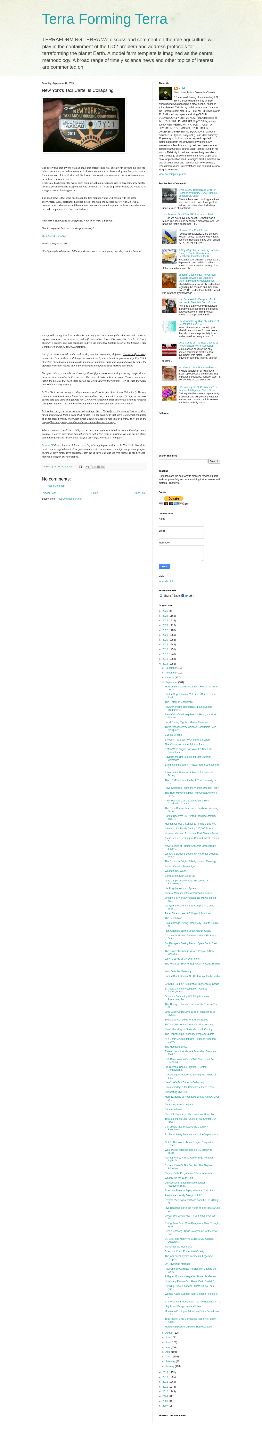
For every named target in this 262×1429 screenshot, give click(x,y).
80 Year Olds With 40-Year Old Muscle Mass (189, 1024)
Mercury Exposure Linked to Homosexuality (188, 1326)
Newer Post (49, 493)
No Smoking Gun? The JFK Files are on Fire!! (189, 214)
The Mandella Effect (176, 1046)
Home (94, 493)
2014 (166, 1372)
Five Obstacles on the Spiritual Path (184, 744)
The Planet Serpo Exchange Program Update (189, 1034)
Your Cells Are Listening (178, 971)
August (169, 1332)
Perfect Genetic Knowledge (180, 866)
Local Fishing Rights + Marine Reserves (186, 722)
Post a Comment (56, 485)
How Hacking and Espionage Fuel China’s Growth (192, 833)
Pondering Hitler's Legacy (179, 1104)
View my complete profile (172, 174)
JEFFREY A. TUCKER (54, 235)
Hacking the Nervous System (181, 888)
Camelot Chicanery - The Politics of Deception (190, 1114)
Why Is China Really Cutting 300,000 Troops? (190, 828)
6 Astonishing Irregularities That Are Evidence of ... (192, 1301)
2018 (166, 649)
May (168, 1347)
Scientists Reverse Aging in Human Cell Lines (190, 1190)
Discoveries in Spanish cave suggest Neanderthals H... (185, 1184)
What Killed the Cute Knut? (179, 1178)
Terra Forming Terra (104, 19)
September (171, 682)
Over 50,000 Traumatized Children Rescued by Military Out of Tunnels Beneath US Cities (198, 192)
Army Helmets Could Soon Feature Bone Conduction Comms (187, 802)
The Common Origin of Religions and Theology (190, 861)
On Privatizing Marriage (177, 1263)
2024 (166, 620)
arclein (182, 88)
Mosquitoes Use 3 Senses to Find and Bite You (190, 823)
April (168, 1351)
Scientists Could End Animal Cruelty (184, 1251)
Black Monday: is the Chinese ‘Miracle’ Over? (189, 1087)
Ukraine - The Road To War (193, 230)
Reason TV (48, 445)
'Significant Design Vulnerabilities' (183, 1306)
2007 (166, 1405)
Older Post (139, 493)
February (170, 1361)
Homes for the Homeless (178, 1246)
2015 (166, 663)
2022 (166, 630)
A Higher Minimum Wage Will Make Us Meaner (190, 1276)
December (171, 668)
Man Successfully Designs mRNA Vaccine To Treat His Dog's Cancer (197, 301)
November (171, 672)
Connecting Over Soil (176, 1092)
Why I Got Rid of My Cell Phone (182, 958)
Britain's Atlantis (173, 1109)
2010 (166, 1391)
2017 (166, 654)
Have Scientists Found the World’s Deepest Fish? (192, 787)
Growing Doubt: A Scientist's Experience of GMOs (192, 984)
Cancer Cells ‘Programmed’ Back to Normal (188, 1173)
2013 (166, 1377)
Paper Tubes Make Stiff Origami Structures (188, 913)
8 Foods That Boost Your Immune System (187, 739)
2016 (166, 658)
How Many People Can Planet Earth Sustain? (189, 1281)
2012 (166, 1381)
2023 (166, 625)
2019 (166, 644)
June (168, 1342)
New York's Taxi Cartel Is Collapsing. (185, 1082)
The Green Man (173, 918)
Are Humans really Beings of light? (184, 1195)
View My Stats (166, 581)
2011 (166, 1386)
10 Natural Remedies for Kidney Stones (186, 1019)
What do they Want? (176, 871)
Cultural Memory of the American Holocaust (188, 893)
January (170, 1366)
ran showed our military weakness (197, 367)
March (169, 1356)
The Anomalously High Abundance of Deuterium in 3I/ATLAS (199, 322)
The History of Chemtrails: (179, 702)
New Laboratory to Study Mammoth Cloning (189, 1029)
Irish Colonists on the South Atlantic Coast (188, 930)
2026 (166, 610)
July (168, 1337)
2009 (166, 1396)
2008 (166, 1401)
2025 (166, 615)
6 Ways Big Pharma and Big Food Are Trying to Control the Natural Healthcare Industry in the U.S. (199, 253)
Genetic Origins (173, 734)
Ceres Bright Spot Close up (180, 875)
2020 (166, 639)
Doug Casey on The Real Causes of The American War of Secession (198, 344)
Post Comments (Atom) (69, 498)
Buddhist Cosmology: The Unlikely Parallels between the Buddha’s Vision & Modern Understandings (197, 277)
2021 (166, 634)
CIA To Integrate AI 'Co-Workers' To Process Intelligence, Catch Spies (198, 388)
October (170, 677)
